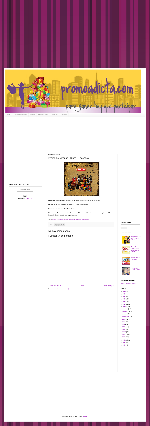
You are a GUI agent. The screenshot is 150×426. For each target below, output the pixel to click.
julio (123, 321)
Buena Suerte (43, 115)
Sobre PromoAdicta (20, 115)
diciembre (125, 309)
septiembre (125, 316)
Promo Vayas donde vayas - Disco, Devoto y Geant (135, 249)
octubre (124, 314)
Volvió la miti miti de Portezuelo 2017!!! (136, 238)
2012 (124, 340)
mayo (124, 326)
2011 (124, 342)
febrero (124, 334)
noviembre (125, 311)
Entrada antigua (109, 286)
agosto (124, 319)
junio (123, 324)
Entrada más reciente (55, 286)
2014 (124, 304)
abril (123, 329)
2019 (124, 291)
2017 (124, 296)
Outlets (32, 115)
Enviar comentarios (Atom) (64, 289)
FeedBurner (29, 198)
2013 (124, 306)
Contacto (64, 115)
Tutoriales (54, 115)
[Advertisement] (69, 35)
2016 (124, 299)
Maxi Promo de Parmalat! (135, 258)
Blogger (85, 416)
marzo (124, 332)
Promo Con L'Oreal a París (135, 268)
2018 (124, 294)
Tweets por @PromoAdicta (128, 283)
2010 (124, 345)
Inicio (9, 115)
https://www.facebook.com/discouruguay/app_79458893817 (71, 219)
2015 (124, 301)
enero (124, 337)
